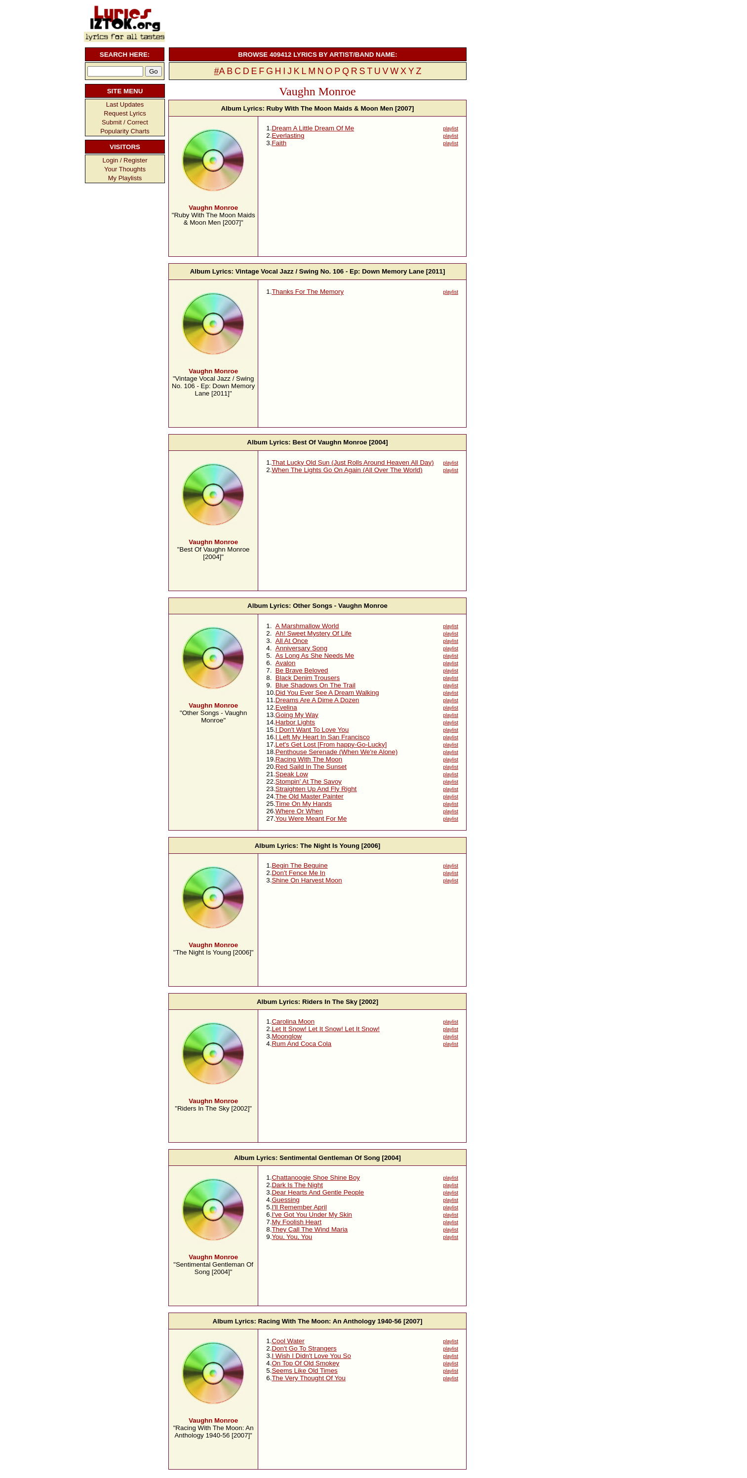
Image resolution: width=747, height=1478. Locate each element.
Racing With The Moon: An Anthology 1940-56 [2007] (340, 1321)
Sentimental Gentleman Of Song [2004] (340, 1157)
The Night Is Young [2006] (340, 845)
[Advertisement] (316, 22)
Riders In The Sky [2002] (340, 1001)
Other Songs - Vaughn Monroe (340, 605)
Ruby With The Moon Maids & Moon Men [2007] (340, 108)
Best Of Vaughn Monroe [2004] (340, 442)
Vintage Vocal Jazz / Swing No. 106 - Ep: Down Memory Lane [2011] (340, 271)
